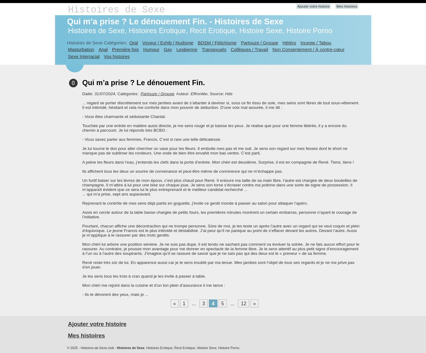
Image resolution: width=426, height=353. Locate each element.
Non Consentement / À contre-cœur (308, 49)
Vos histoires (117, 56)
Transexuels (214, 49)
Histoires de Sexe (116, 10)
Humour (151, 49)
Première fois (125, 49)
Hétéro (289, 42)
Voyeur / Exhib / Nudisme (167, 42)
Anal (103, 49)
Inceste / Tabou (315, 42)
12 (243, 303)
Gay (168, 49)
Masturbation (81, 49)
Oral (133, 42)
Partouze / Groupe (259, 42)
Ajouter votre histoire (313, 6)
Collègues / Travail (249, 49)
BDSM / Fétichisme (217, 42)
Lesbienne (186, 49)
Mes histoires (346, 6)
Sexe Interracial (84, 56)
